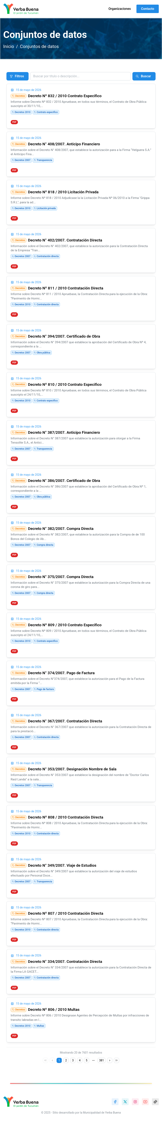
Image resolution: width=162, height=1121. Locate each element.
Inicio (8, 46)
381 (101, 1060)
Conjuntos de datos (39, 46)
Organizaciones (119, 9)
